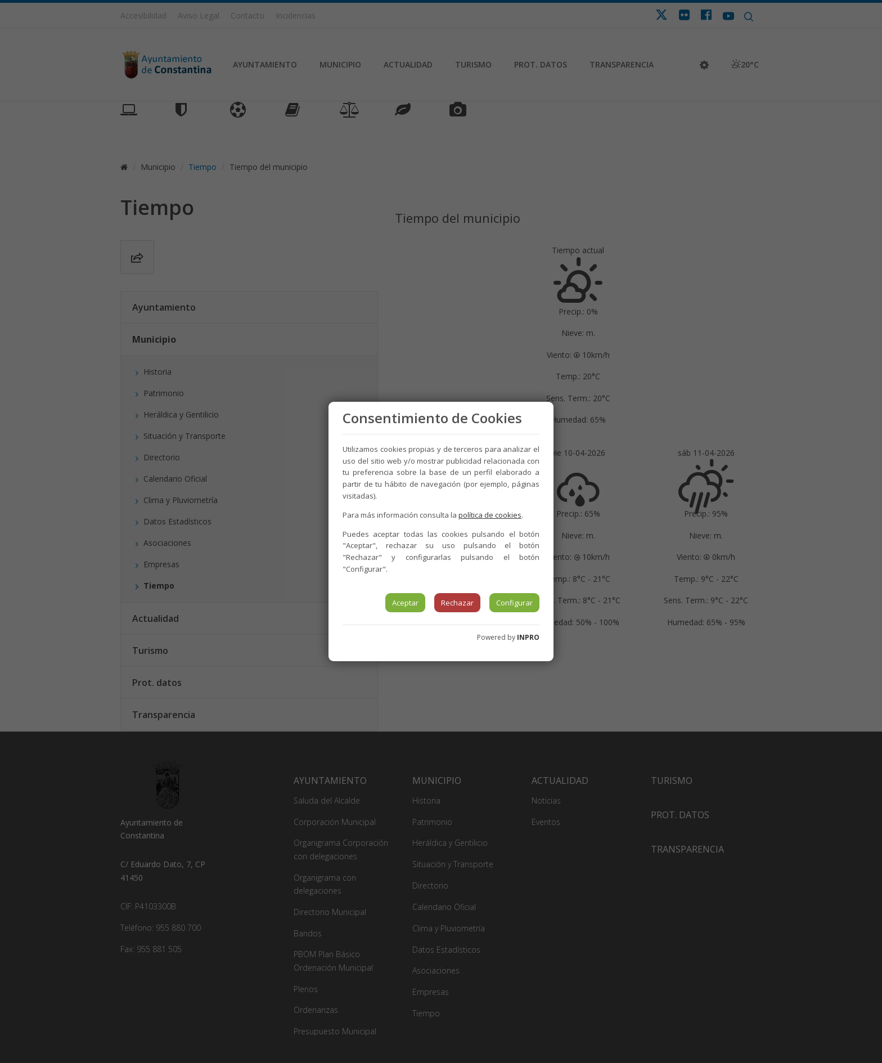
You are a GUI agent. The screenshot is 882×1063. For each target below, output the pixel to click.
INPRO (528, 637)
